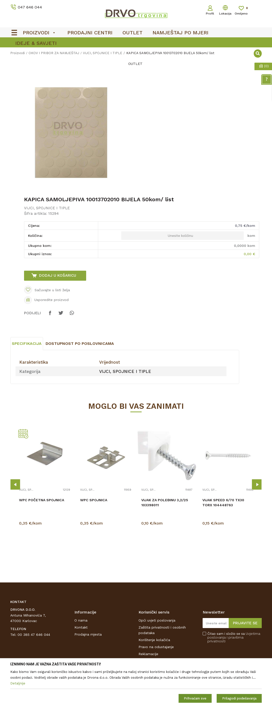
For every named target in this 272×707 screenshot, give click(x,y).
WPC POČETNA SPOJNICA (41, 500)
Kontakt (81, 627)
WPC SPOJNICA (93, 500)
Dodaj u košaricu (57, 275)
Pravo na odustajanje (156, 647)
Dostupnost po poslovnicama (80, 343)
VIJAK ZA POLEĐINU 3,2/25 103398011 (164, 502)
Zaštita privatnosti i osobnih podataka (162, 630)
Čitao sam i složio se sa (233, 637)
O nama (80, 620)
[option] (73, 133)
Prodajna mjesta (88, 634)
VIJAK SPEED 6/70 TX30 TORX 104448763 (223, 502)
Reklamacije (148, 654)
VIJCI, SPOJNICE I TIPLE (47, 208)
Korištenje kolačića (154, 640)
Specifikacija (27, 343)
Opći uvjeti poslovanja (157, 620)
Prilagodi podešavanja (239, 698)
